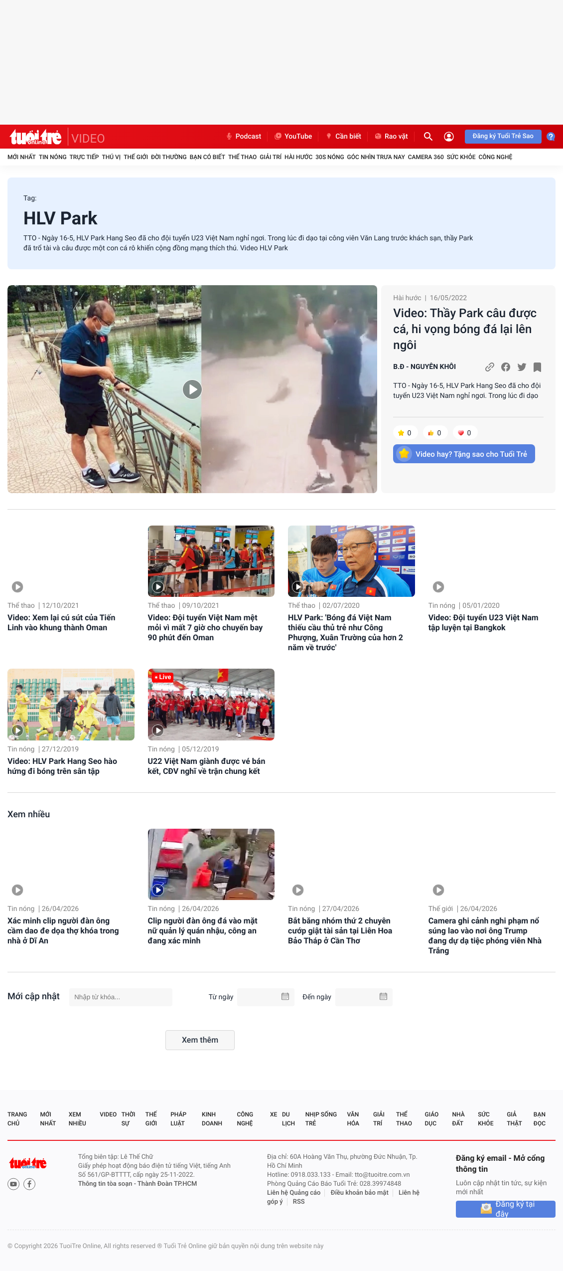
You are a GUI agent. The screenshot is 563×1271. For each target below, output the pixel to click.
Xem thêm (200, 1040)
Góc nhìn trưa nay (376, 157)
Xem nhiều (28, 814)
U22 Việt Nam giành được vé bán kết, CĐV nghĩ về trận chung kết (207, 766)
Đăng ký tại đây (515, 1209)
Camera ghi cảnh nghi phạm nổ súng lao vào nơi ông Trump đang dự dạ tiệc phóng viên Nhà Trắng (485, 935)
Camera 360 (426, 157)
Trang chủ (17, 1119)
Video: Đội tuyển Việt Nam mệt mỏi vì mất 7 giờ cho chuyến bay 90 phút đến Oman (205, 627)
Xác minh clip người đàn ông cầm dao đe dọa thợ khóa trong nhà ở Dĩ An (63, 930)
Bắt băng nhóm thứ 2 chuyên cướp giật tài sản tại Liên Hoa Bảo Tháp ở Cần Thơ (340, 930)
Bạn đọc (540, 1119)
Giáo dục (432, 1119)
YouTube (293, 137)
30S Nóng (329, 157)
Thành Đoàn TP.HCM (167, 1184)
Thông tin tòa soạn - (108, 1184)
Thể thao (242, 157)
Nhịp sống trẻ (321, 1119)
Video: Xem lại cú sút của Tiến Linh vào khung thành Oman (61, 622)
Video (108, 1114)
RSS (299, 1202)
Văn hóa (353, 1119)
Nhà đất (458, 1119)
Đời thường (169, 157)
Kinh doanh (212, 1119)
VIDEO (88, 139)
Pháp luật (178, 1119)
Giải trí (271, 157)
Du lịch (288, 1119)
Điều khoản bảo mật (360, 1193)
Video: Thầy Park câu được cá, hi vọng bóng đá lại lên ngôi (465, 329)
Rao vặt (391, 137)
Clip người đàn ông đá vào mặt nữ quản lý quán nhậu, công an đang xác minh (203, 930)
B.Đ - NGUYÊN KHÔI (424, 367)
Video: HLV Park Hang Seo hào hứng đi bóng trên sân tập (62, 766)
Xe (273, 1114)
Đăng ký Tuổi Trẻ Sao (503, 136)
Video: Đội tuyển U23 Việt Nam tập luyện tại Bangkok (483, 622)
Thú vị (111, 157)
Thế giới (136, 157)
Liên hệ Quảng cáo (294, 1193)
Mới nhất (21, 157)
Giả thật (514, 1119)
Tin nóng (53, 157)
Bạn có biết (207, 157)
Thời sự (129, 1119)
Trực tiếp (84, 157)
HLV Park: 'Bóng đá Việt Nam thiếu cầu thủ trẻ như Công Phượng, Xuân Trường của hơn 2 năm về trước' (345, 632)
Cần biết (342, 137)
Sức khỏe (461, 157)
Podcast (243, 137)
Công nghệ (495, 157)
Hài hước (298, 157)
